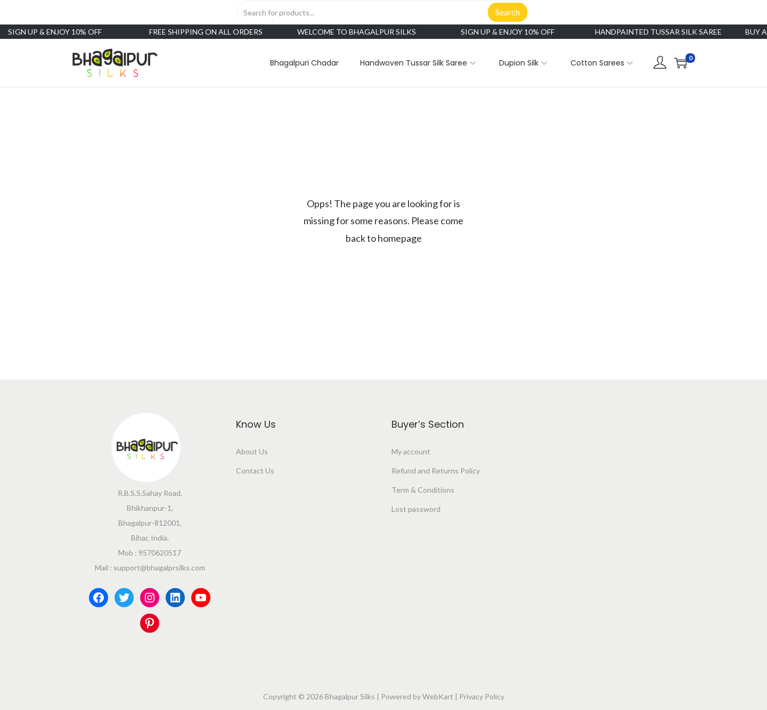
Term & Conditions (422, 489)
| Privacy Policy (478, 696)
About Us (252, 451)
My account (410, 451)
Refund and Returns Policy (435, 470)
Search (507, 12)
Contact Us (255, 470)
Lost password (415, 508)
